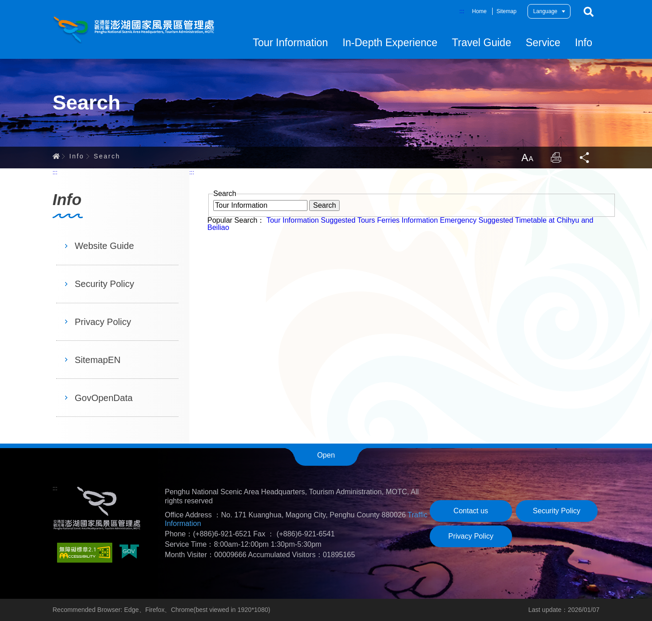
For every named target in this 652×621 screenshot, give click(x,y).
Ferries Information (407, 220)
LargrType (527, 157)
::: (462, 11)
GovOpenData (104, 398)
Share (585, 157)
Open (326, 455)
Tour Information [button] (290, 42)
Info (76, 156)
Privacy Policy (103, 322)
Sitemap (507, 11)
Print (556, 157)
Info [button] (583, 42)
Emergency (458, 220)
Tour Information (292, 220)
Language (545, 11)
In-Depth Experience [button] (389, 42)
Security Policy (104, 284)
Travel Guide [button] (481, 42)
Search (588, 12)
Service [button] (543, 42)
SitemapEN (97, 360)
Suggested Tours (348, 220)
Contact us (471, 511)
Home (479, 11)
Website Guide (104, 246)
